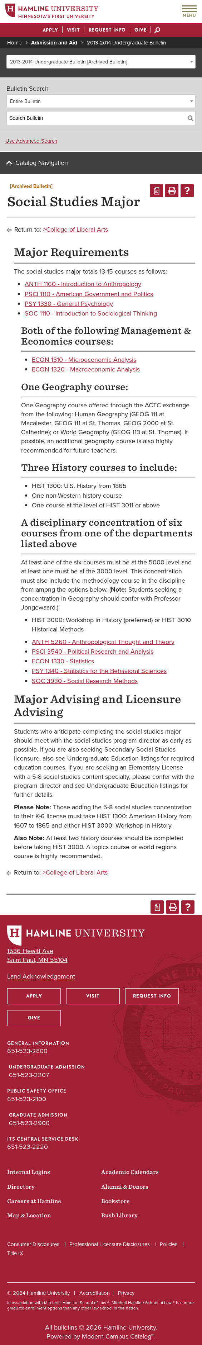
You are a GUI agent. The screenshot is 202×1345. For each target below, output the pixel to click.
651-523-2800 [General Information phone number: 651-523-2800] (27, 1051)
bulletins (65, 1327)
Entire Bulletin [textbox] (25, 101)
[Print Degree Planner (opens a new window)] (156, 190)
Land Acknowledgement (41, 976)
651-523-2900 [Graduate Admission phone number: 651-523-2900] (29, 1123)
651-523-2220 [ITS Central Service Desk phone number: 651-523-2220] (27, 1146)
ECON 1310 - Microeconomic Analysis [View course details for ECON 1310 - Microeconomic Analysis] (84, 359)
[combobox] (101, 61)
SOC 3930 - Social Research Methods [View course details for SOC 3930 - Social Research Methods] (85, 681)
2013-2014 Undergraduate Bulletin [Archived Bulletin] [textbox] (68, 62)
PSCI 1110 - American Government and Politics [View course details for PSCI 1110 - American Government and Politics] (89, 294)
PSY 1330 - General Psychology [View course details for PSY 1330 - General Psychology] (69, 303)
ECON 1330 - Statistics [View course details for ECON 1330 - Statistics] (63, 661)
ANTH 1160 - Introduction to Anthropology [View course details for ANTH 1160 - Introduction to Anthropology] (83, 284)
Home (14, 43)
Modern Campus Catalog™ (118, 1336)
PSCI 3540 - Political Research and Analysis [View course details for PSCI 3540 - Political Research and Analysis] (92, 651)
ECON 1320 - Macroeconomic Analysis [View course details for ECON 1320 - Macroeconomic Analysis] (86, 369)
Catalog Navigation (41, 162)
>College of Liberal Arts (75, 229)
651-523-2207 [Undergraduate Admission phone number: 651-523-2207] (29, 1075)
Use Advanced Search (31, 141)
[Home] (51, 12)
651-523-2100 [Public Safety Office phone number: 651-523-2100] (26, 1099)
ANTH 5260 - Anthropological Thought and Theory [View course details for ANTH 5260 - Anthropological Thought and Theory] (103, 642)
